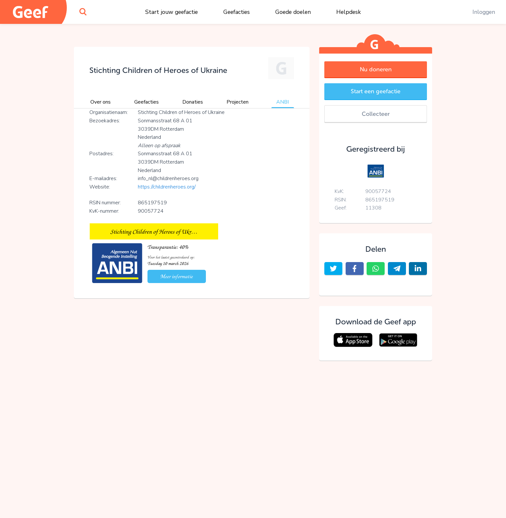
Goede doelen (293, 12)
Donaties (192, 102)
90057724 (378, 191)
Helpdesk (348, 12)
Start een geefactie (375, 91)
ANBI (282, 102)
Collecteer (376, 113)
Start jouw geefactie (171, 12)
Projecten (237, 102)
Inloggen (483, 12)
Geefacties (236, 12)
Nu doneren (376, 69)
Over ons (100, 102)
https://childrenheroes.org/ (167, 186)
